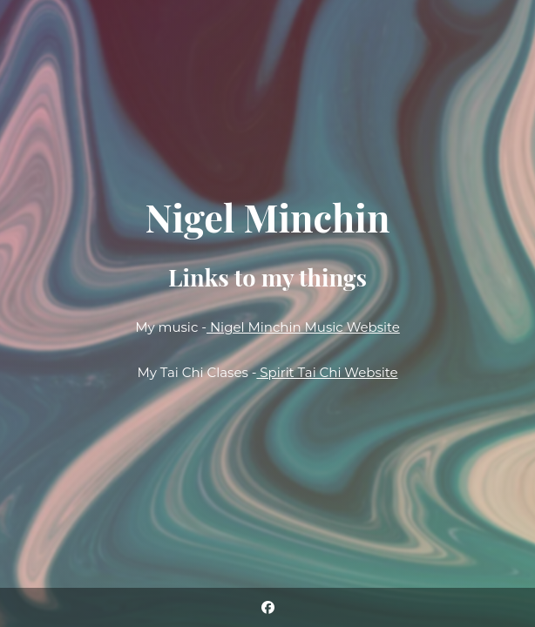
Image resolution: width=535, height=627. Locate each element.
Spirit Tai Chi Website (326, 372)
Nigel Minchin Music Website (303, 327)
